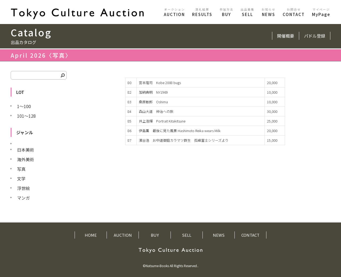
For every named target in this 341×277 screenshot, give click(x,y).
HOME (91, 235)
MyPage (321, 12)
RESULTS (202, 12)
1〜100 (24, 106)
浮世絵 (23, 188)
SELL (247, 12)
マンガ (23, 198)
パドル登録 (314, 36)
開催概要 (285, 36)
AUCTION (174, 12)
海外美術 (25, 159)
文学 (21, 178)
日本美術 (25, 150)
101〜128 (26, 116)
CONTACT (294, 12)
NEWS (268, 12)
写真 (21, 169)
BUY (226, 12)
